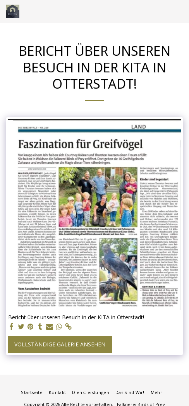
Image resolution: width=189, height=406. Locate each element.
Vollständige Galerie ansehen (59, 344)
